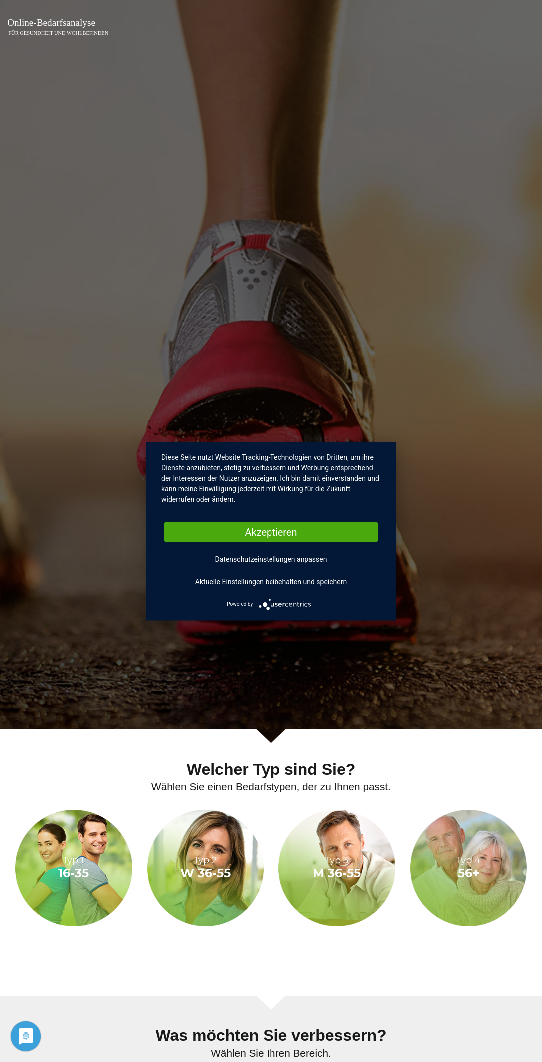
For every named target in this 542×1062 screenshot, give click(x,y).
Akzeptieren (271, 532)
